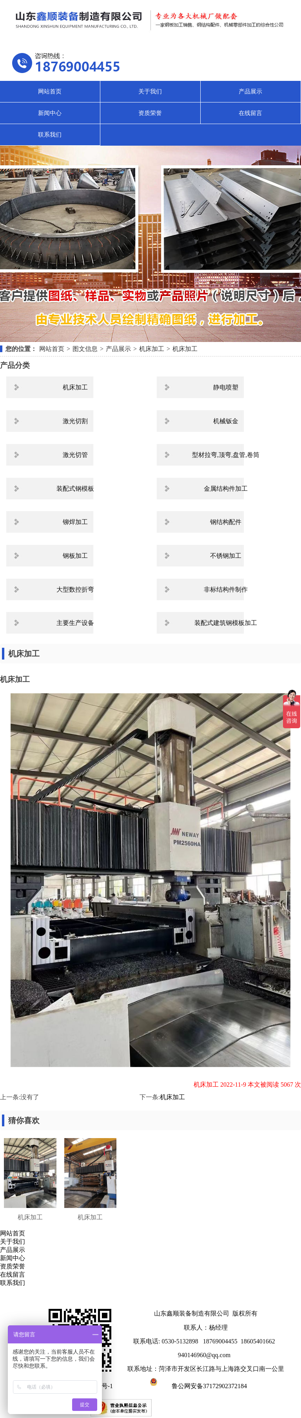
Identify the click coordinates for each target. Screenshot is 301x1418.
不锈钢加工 (225, 555)
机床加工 (151, 348)
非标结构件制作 (226, 589)
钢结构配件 (225, 522)
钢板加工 (75, 555)
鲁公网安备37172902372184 (197, 1386)
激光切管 (75, 454)
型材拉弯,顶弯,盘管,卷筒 (225, 454)
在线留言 (250, 113)
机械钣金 (225, 421)
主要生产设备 (75, 622)
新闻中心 (50, 113)
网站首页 (50, 91)
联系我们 (50, 135)
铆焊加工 (75, 522)
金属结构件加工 (226, 488)
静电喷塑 (225, 387)
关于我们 (150, 91)
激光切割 (75, 421)
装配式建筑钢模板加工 (225, 622)
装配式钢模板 (75, 488)
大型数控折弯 (75, 589)
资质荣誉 (150, 113)
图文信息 (85, 348)
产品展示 (250, 91)
